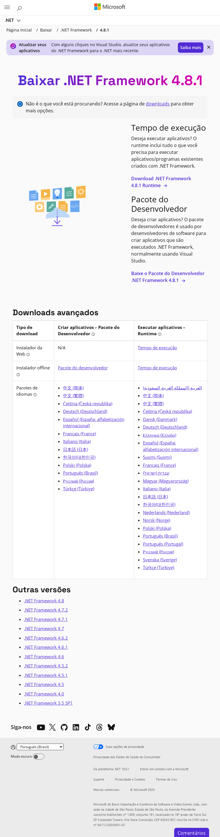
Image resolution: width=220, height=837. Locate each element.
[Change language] (40, 747)
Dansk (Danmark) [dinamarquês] (160, 419)
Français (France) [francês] (79, 433)
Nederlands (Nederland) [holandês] (166, 512)
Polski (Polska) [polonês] (77, 465)
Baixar (46, 30)
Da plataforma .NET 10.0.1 (111, 769)
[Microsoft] (109, 7)
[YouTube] (41, 727)
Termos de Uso (166, 779)
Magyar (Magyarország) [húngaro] (165, 481)
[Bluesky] (111, 727)
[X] (52, 727)
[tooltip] (93, 334)
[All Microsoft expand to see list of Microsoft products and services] (7, 8)
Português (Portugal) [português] (163, 544)
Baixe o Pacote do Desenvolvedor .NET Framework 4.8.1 (168, 276)
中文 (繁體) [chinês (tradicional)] (73, 395)
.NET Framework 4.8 (44, 600)
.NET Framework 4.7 (44, 628)
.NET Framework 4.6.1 (46, 647)
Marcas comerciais (106, 789)
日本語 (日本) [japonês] (75, 449)
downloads (158, 104)
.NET (10, 20)
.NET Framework (76, 30)
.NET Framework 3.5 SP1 (48, 703)
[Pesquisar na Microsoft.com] (20, 7)
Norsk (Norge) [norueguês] (156, 520)
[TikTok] (88, 727)
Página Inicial (19, 30)
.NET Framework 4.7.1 (46, 619)
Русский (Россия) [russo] (78, 481)
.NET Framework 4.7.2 (46, 610)
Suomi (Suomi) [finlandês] (157, 457)
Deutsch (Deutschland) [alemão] (85, 411)
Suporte (98, 779)
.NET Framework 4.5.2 (46, 666)
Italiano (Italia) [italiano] (77, 441)
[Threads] (99, 727)
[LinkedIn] (76, 727)
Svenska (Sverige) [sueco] (160, 559)
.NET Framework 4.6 (44, 656)
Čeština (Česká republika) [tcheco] (87, 403)
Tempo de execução (157, 347)
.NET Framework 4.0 (44, 694)
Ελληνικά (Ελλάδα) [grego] (159, 435)
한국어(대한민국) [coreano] (79, 457)
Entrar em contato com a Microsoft (164, 769)
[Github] (64, 727)
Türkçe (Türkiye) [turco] (78, 488)
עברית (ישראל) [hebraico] (156, 473)
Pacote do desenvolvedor (83, 368)
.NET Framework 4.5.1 (46, 675)
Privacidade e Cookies (130, 779)
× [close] (209, 47)
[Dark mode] (38, 756)
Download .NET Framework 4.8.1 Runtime (161, 182)
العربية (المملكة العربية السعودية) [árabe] (172, 388)
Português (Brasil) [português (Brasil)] (80, 473)
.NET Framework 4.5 (44, 684)
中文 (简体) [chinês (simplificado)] (73, 388)
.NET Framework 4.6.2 (46, 638)
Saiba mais (190, 47)
